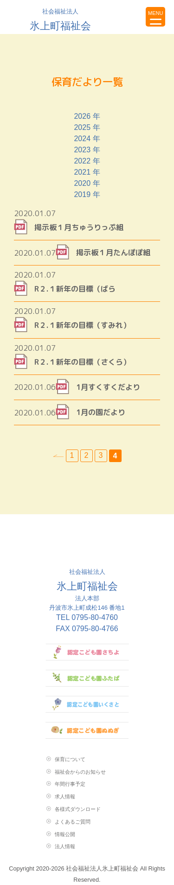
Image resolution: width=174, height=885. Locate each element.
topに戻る (112, 17)
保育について (70, 759)
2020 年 (87, 183)
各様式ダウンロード (78, 809)
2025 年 (87, 127)
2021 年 (87, 172)
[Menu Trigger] (155, 17)
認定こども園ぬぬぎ (87, 730)
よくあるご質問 (72, 821)
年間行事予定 (70, 784)
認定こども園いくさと (87, 704)
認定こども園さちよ (87, 652)
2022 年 (87, 161)
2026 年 (87, 116)
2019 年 (87, 194)
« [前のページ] (58, 456)
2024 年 (87, 139)
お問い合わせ (133, 17)
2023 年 (87, 150)
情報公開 (65, 834)
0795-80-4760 (94, 617)
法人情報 (65, 846)
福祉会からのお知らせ (80, 772)
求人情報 (65, 796)
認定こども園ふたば (87, 678)
